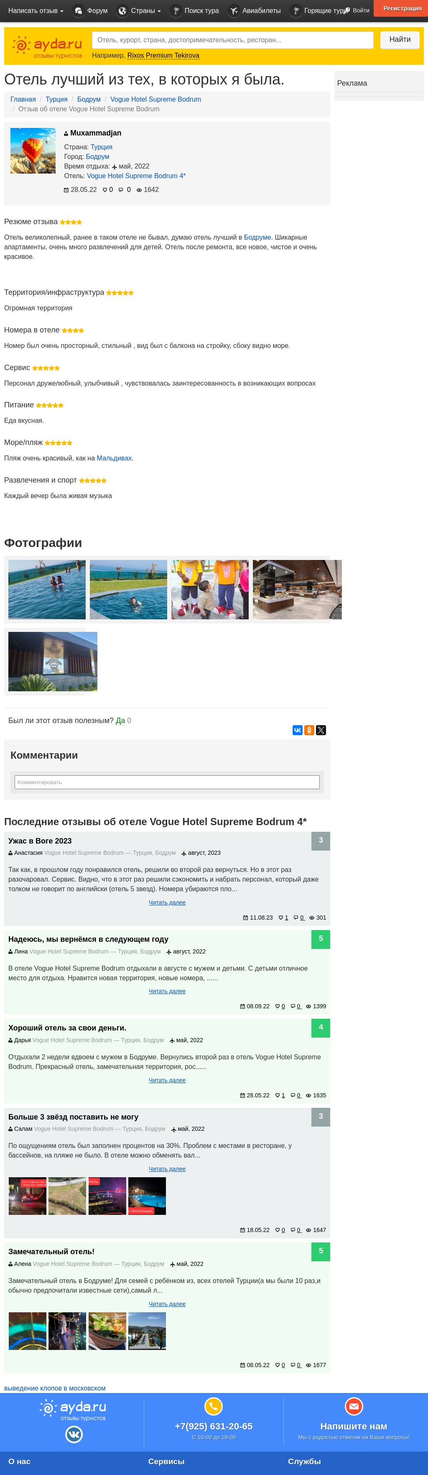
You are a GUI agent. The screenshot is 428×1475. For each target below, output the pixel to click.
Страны (138, 11)
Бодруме (257, 237)
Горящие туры (319, 11)
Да (120, 720)
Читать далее (167, 902)
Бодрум (89, 99)
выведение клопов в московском (55, 1388)
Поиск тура (194, 11)
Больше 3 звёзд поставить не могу (73, 1117)
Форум (89, 11)
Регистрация (402, 8)
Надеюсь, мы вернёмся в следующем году (88, 939)
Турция (56, 99)
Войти (353, 11)
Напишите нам (353, 1426)
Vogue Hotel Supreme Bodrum (155, 99)
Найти (398, 39)
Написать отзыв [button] (36, 10)
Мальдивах (114, 458)
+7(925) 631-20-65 (213, 1426)
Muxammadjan (92, 133)
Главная (23, 99)
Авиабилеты (254, 11)
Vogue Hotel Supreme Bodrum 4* (136, 175)
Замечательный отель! (51, 1251)
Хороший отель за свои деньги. (67, 1028)
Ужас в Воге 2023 (40, 841)
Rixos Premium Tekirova (163, 55)
